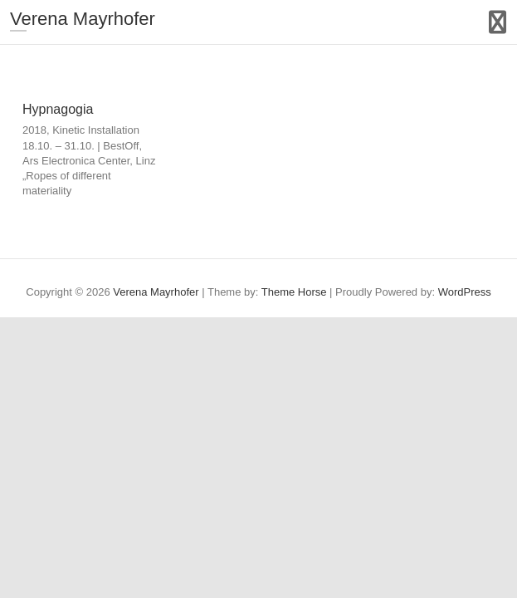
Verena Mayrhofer (82, 18)
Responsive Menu (497, 22)
